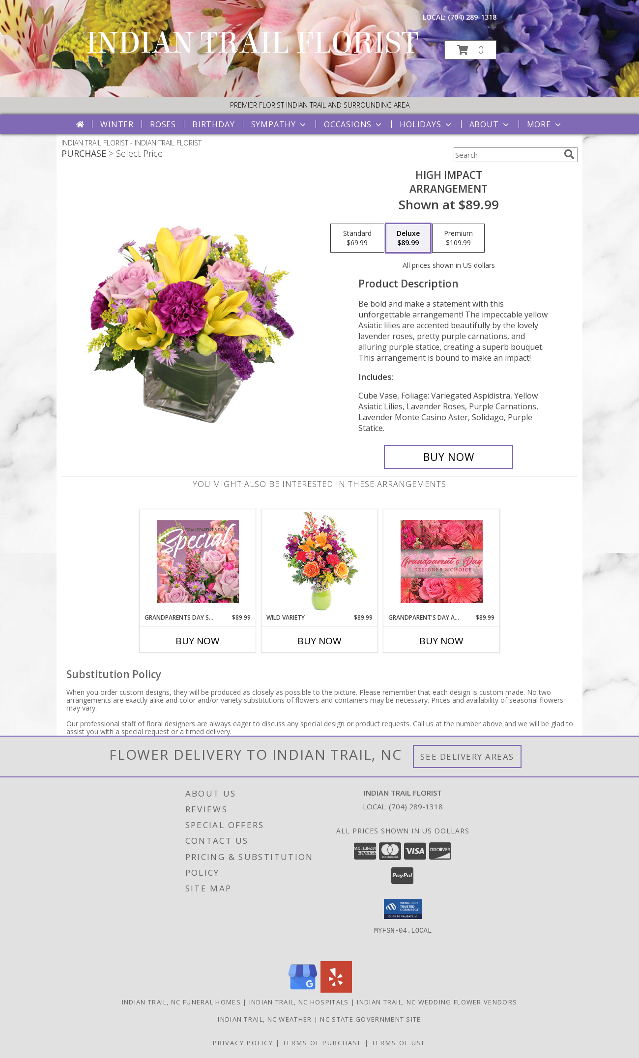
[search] (569, 154)
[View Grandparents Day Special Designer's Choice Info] (198, 561)
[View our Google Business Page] (303, 990)
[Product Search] (506, 155)
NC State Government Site (370, 1019)
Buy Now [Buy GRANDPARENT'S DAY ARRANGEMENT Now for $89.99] (441, 640)
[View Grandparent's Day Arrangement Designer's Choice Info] (442, 561)
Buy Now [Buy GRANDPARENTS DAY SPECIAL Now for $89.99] (197, 640)
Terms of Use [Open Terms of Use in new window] (399, 1042)
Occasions (353, 124)
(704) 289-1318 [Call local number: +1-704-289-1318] (472, 17)
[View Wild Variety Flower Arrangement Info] (320, 561)
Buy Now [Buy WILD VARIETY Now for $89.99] (319, 640)
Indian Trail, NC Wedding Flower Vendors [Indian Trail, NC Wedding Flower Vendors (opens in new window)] (437, 1002)
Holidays (426, 124)
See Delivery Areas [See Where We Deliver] (467, 756)
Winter (117, 124)
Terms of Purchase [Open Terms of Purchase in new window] (322, 1042)
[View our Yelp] (336, 990)
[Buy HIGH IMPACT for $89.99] (448, 457)
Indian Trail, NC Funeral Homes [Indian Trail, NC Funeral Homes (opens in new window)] (181, 1002)
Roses (163, 124)
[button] (470, 49)
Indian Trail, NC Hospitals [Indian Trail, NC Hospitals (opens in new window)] (299, 1002)
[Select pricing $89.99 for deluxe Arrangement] (408, 238)
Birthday (213, 124)
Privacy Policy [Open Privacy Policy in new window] (243, 1042)
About (490, 124)
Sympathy (279, 124)
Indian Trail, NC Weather (265, 1019)
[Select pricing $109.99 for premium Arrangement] (458, 238)
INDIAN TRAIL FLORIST (252, 43)
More (545, 124)
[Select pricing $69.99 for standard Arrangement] (357, 238)
